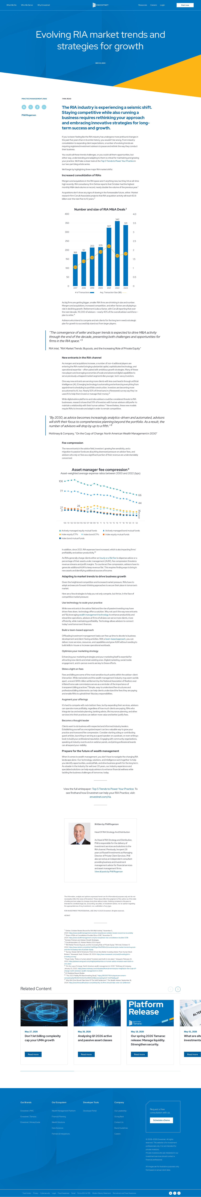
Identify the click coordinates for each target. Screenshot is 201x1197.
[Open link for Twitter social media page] (174, 1193)
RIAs (45, 99)
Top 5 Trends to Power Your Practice (117, 161)
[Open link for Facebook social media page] (179, 1193)
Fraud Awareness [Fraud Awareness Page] (63, 1193)
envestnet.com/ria (100, 796)
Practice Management (32, 99)
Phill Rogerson (29, 115)
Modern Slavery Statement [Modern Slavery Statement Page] (101, 1193)
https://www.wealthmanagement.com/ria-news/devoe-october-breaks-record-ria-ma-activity (101, 933)
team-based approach (115, 639)
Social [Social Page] (73, 1193)
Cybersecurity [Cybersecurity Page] (45, 1193)
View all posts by (109, 871)
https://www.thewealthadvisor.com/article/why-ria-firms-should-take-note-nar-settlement (99, 983)
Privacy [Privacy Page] (35, 1193)
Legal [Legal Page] (54, 1193)
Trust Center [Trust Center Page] (27, 1193)
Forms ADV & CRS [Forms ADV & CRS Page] (83, 1193)
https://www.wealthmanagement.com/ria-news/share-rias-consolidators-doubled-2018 (98, 938)
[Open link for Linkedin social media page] (170, 1193)
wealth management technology (94, 614)
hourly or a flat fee (108, 558)
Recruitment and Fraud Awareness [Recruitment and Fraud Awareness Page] (124, 1193)
